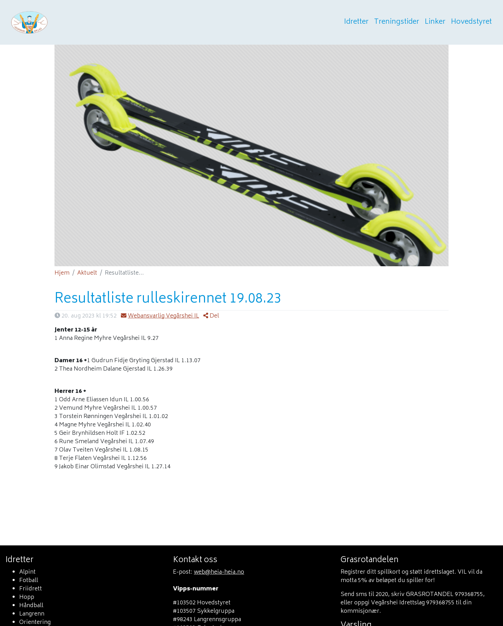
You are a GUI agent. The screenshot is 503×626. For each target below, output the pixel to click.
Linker (435, 22)
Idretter (356, 22)
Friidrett (30, 589)
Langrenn (31, 614)
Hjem (62, 273)
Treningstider (396, 22)
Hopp (26, 597)
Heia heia (63, 22)
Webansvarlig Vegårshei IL (160, 316)
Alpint (27, 572)
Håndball (31, 606)
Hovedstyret (471, 22)
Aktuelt (87, 273)
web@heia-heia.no (219, 572)
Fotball (28, 581)
